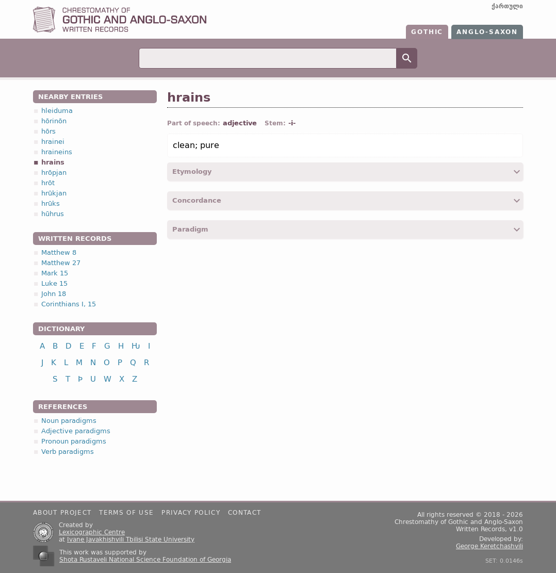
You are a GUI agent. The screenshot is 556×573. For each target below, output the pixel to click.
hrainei (52, 141)
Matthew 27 (60, 263)
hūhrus (52, 214)
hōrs (48, 131)
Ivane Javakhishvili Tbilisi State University (130, 539)
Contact (244, 512)
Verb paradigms (67, 451)
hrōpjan (54, 172)
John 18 (53, 294)
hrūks (50, 203)
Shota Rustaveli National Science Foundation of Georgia (145, 559)
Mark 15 (54, 273)
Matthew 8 (58, 252)
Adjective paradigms (75, 431)
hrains (52, 162)
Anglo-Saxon (487, 32)
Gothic (427, 32)
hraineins (56, 152)
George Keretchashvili (489, 546)
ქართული (507, 6)
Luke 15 (54, 283)
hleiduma (57, 110)
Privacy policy (190, 512)
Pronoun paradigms (73, 441)
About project (62, 512)
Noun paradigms (68, 420)
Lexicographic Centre (92, 532)
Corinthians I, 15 (68, 304)
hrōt (48, 183)
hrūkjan (54, 193)
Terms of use (126, 512)
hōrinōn (54, 121)
